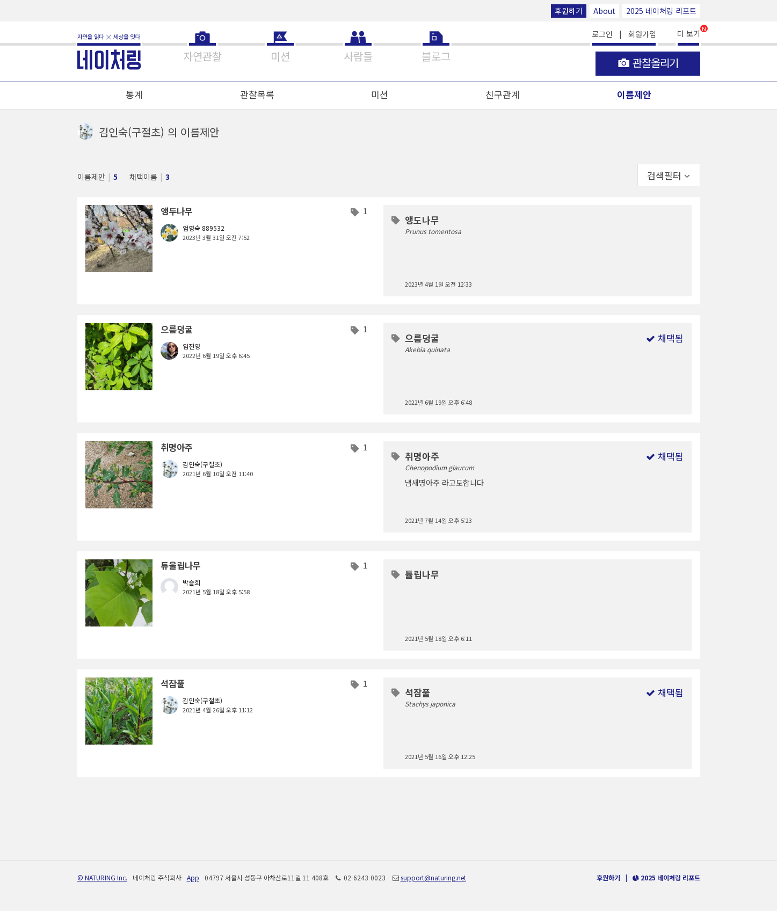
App (193, 877)
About (604, 10)
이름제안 (634, 94)
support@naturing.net (433, 877)
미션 (379, 94)
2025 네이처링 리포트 (661, 10)
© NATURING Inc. (102, 877)
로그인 (602, 33)
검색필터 (668, 175)
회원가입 (642, 33)
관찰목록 (257, 94)
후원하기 (569, 10)
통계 (134, 94)
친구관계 (502, 94)
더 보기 (688, 32)
